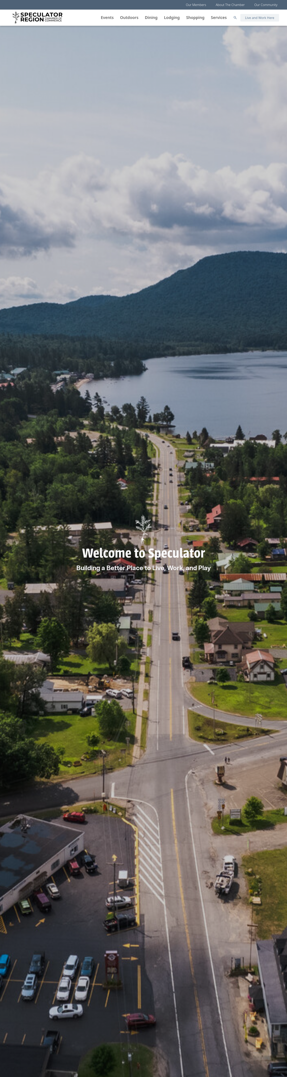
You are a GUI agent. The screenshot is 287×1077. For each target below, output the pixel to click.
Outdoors (129, 17)
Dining (151, 17)
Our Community (265, 5)
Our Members (196, 5)
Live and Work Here (259, 18)
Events (107, 17)
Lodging (172, 17)
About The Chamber (230, 5)
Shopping (195, 17)
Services (219, 17)
